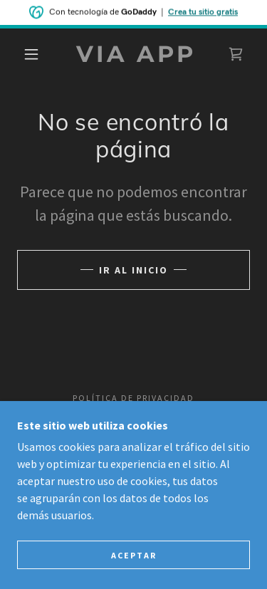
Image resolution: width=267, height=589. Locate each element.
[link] (136, 54)
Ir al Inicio (133, 270)
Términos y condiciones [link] (133, 414)
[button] (31, 54)
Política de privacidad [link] (133, 397)
